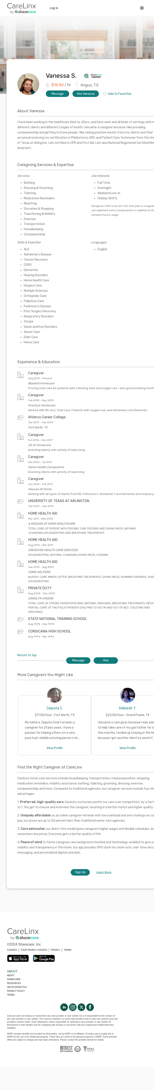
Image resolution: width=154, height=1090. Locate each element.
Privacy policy (16, 991)
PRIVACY (55, 950)
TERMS (67, 950)
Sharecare (14, 979)
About (10, 975)
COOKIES (12, 950)
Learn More (103, 872)
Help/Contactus (17, 987)
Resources (14, 983)
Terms (11, 995)
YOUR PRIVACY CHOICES (34, 950)
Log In (54, 8)
